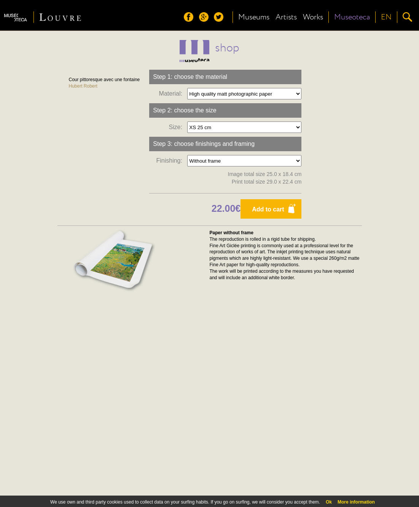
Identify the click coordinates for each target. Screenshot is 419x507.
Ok (329, 502)
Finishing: (170, 160)
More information (356, 502)
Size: (177, 127)
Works (313, 17)
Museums (253, 17)
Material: (172, 93)
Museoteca (352, 17)
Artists (286, 17)
